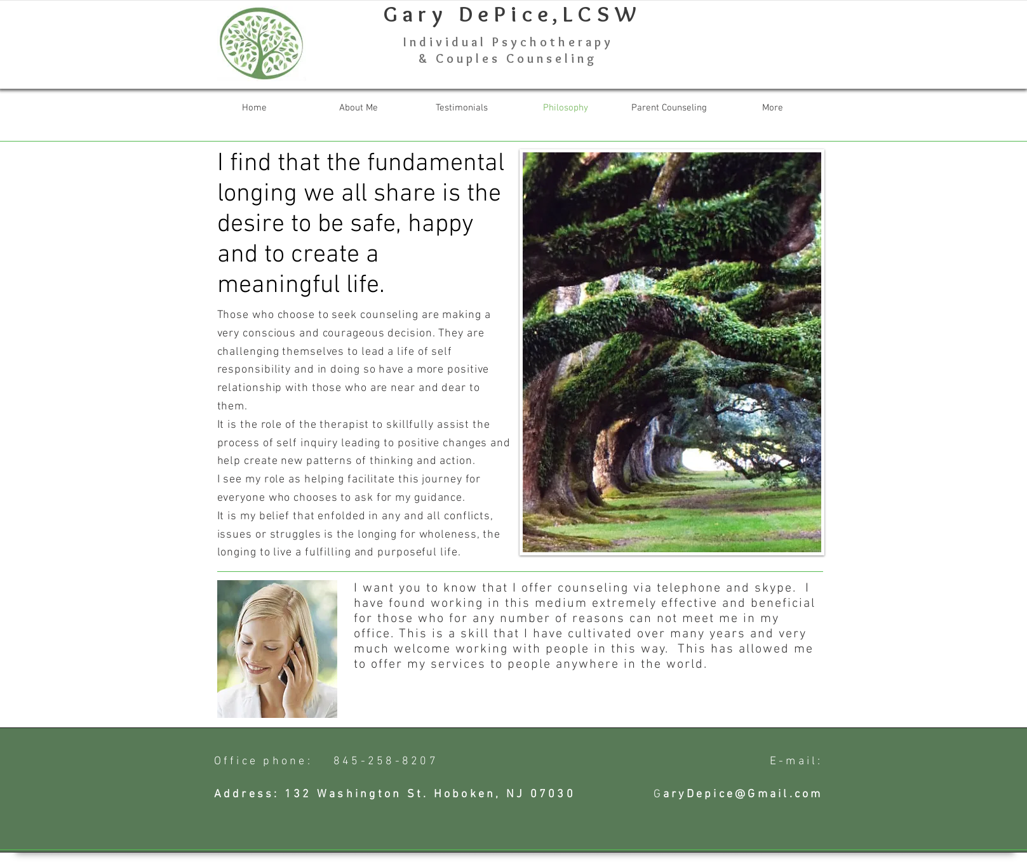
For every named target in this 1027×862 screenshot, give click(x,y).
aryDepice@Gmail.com (743, 794)
